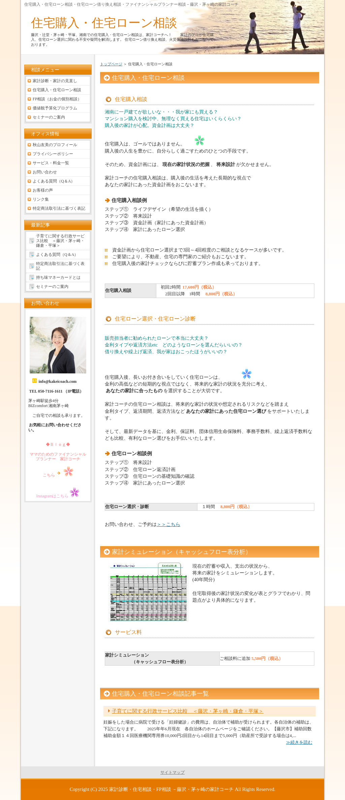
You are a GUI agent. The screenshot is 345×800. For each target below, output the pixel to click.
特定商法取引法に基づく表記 (59, 208)
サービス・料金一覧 (51, 163)
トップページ (111, 64)
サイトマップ (172, 772)
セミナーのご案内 (49, 117)
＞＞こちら (168, 524)
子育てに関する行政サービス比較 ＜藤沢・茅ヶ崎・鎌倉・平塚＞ (187, 711)
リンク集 (41, 199)
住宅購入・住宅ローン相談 (104, 23)
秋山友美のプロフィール (55, 144)
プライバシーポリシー (53, 154)
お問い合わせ (45, 172)
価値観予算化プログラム (55, 108)
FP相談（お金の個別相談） (57, 99)
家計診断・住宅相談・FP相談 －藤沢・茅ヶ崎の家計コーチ (171, 789)
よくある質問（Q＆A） (54, 181)
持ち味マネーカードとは (58, 277)
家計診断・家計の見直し (55, 80)
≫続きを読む (299, 742)
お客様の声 (43, 190)
